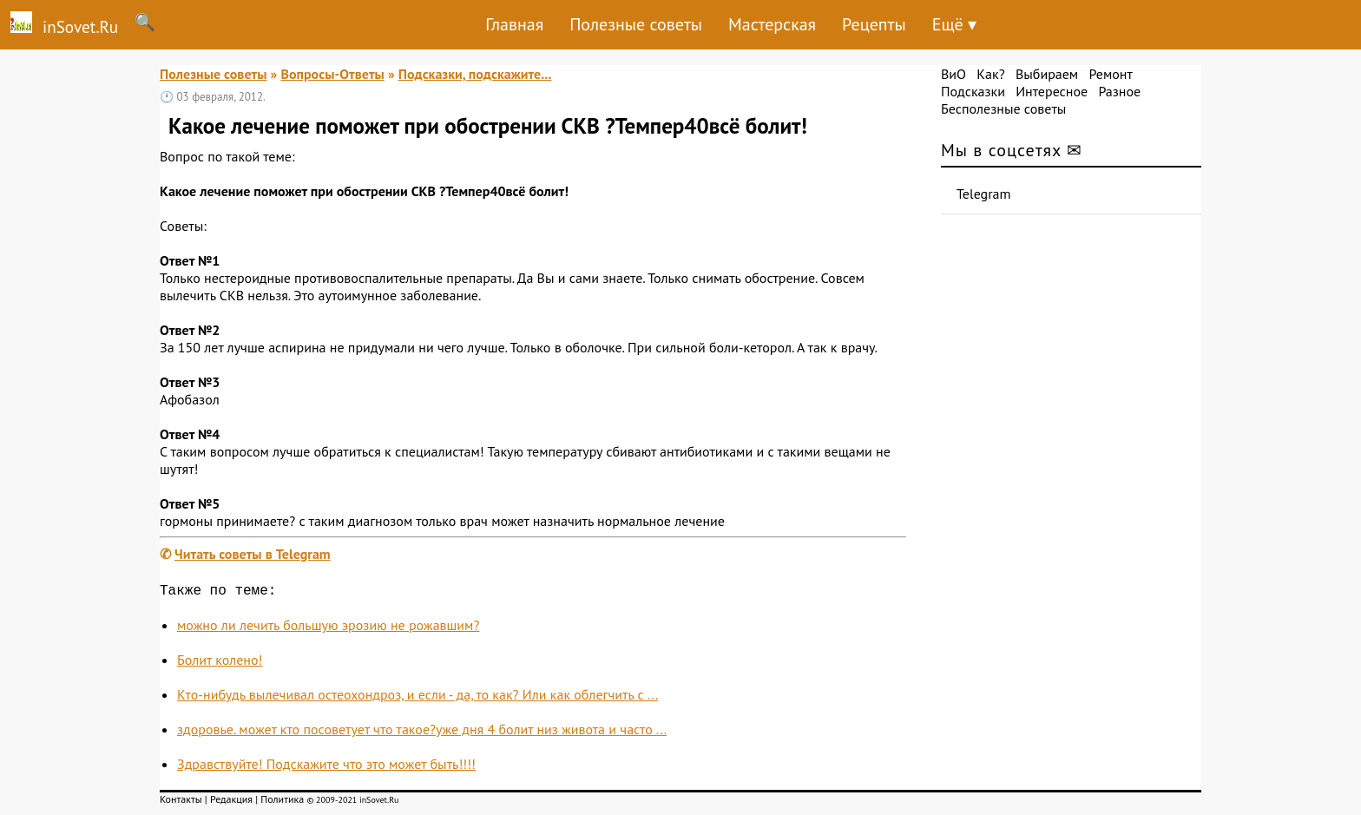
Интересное (1052, 91)
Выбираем (1047, 73)
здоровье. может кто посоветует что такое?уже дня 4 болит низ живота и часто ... (422, 732)
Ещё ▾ (954, 24)
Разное (1119, 91)
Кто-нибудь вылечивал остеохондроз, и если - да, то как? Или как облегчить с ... (417, 698)
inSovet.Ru (59, 24)
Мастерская (772, 24)
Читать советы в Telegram (252, 553)
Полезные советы (635, 24)
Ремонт (1110, 73)
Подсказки (973, 91)
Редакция (231, 802)
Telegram (984, 193)
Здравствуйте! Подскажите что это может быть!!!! (326, 767)
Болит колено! (219, 663)
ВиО (953, 73)
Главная (514, 24)
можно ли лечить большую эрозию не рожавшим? (328, 628)
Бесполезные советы (1003, 108)
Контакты (181, 802)
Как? (990, 73)
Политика (282, 802)
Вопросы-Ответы (332, 73)
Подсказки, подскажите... (475, 73)
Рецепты (874, 24)
